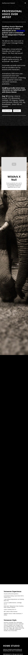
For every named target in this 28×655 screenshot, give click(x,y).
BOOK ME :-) (17, 110)
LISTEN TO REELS (7, 110)
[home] (8, 3)
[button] (25, 3)
